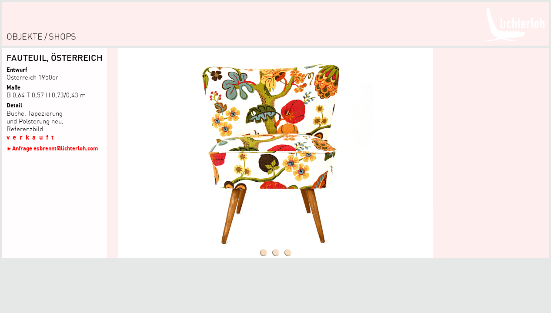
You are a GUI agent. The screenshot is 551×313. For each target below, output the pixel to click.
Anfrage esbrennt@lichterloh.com (55, 148)
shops (62, 36)
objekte (25, 36)
